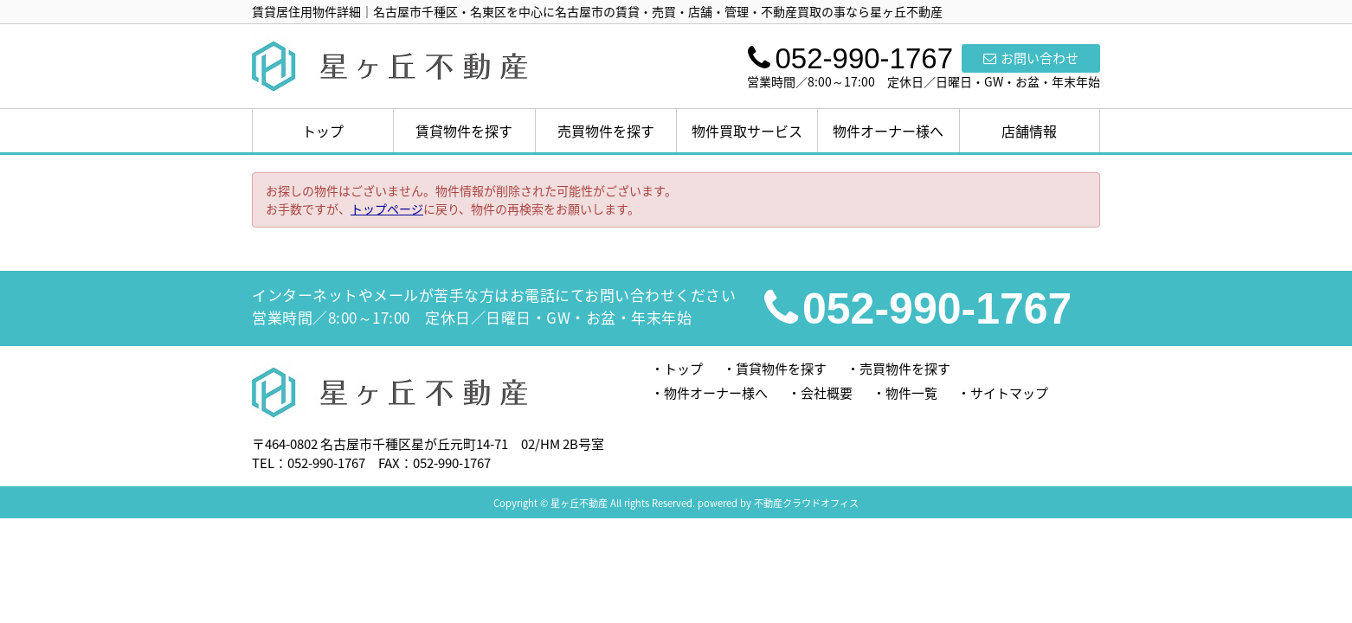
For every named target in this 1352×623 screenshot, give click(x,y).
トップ (323, 130)
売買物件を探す (605, 130)
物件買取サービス (747, 130)
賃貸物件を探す (463, 130)
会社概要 (827, 392)
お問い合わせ (1030, 57)
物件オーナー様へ (888, 130)
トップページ (387, 208)
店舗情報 (1029, 130)
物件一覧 (911, 392)
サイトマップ (1009, 392)
